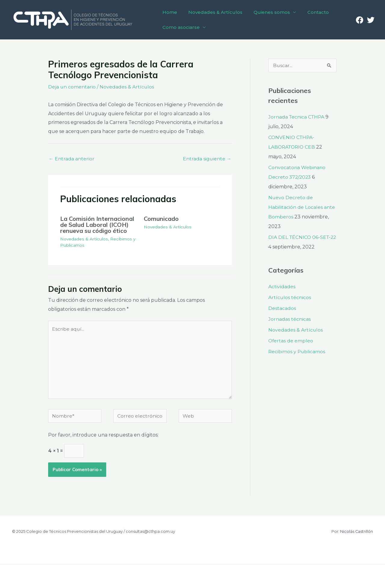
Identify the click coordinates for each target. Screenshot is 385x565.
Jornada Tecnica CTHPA (297, 117)
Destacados (282, 308)
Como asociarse (180, 27)
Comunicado (161, 218)
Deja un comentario (72, 87)
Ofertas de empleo (291, 341)
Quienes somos (268, 12)
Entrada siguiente (207, 158)
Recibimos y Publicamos (297, 351)
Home (169, 12)
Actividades (281, 286)
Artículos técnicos (289, 297)
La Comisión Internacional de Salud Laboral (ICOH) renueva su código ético (97, 224)
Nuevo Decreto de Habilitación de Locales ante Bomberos (301, 207)
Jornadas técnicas (289, 319)
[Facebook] (359, 20)
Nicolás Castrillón (356, 532)
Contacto (312, 12)
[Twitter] (370, 20)
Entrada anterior (71, 158)
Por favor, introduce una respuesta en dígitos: (103, 436)
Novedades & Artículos (213, 12)
